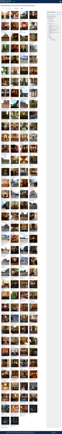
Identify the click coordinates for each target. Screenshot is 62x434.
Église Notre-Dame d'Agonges (4, 289)
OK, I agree (53, 432)
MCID (14, 1)
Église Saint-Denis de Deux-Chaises (23, 221)
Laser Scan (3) (51, 20)
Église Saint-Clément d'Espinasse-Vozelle (14, 323)
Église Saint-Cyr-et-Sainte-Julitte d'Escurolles (33, 142)
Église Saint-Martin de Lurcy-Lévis (4, 233)
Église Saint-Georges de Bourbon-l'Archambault (32, 31)
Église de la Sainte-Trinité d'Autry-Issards (5, 20)
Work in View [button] (51, 23)
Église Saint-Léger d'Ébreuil (32, 53)
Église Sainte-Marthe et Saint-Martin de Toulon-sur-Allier (4, 277)
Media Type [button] (51, 18)
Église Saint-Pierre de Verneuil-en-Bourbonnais (24, 131)
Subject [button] (50, 36)
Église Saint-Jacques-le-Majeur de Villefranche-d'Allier (14, 414)
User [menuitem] (60, 1)
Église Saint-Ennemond (32, 367)
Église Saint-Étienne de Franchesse (23, 323)
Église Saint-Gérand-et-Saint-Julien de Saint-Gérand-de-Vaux (4, 379)
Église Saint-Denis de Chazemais (23, 312)
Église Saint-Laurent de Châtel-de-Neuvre (4, 42)
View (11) (51, 38)
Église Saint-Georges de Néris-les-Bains (4, 87)
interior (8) (53, 40)
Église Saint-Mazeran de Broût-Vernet (4, 300)
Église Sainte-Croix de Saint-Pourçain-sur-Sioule (5, 98)
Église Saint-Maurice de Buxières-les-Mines (32, 199)
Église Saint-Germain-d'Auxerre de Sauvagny (32, 379)
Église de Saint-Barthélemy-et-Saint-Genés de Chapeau (32, 301)
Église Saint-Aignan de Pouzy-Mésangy (4, 255)
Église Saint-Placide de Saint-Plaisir (4, 266)
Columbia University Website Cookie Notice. (27, 432)
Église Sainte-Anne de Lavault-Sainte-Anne (23, 346)
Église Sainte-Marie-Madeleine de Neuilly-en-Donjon (23, 165)
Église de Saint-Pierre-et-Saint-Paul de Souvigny (23, 98)
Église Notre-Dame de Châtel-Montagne (23, 42)
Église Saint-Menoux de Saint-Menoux (14, 87)
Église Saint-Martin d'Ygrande (32, 131)
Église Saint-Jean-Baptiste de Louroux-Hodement (33, 346)
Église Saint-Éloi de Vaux (14, 402)
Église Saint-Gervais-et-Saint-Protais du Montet (23, 76)
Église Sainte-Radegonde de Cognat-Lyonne (33, 312)
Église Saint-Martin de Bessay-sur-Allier (32, 188)
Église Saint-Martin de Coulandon (23, 53)
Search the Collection (51, 12)
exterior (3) (53, 39)
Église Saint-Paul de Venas (24, 402)
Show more (49, 34)
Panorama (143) (51, 21)
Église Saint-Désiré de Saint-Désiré (32, 165)
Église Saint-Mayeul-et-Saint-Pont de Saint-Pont (14, 379)
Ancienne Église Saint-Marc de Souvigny (4, 391)
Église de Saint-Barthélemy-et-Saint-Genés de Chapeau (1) (54, 29)
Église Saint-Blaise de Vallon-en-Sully (4, 402)
